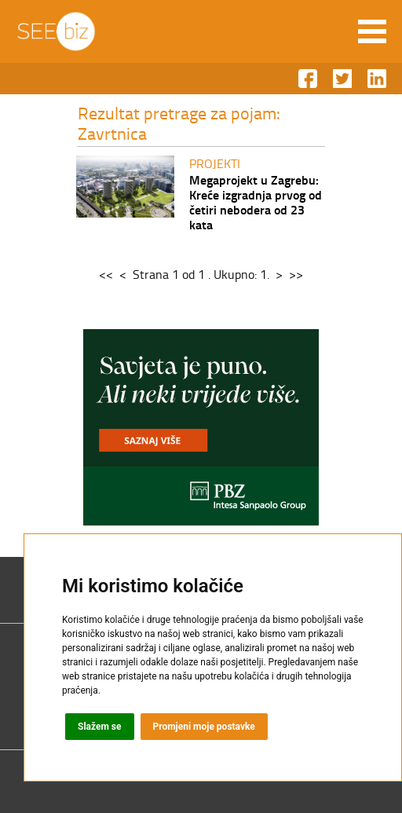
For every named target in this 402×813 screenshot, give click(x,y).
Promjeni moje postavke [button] (204, 726)
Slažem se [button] (100, 726)
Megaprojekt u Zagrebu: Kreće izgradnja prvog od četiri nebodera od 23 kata (255, 201)
